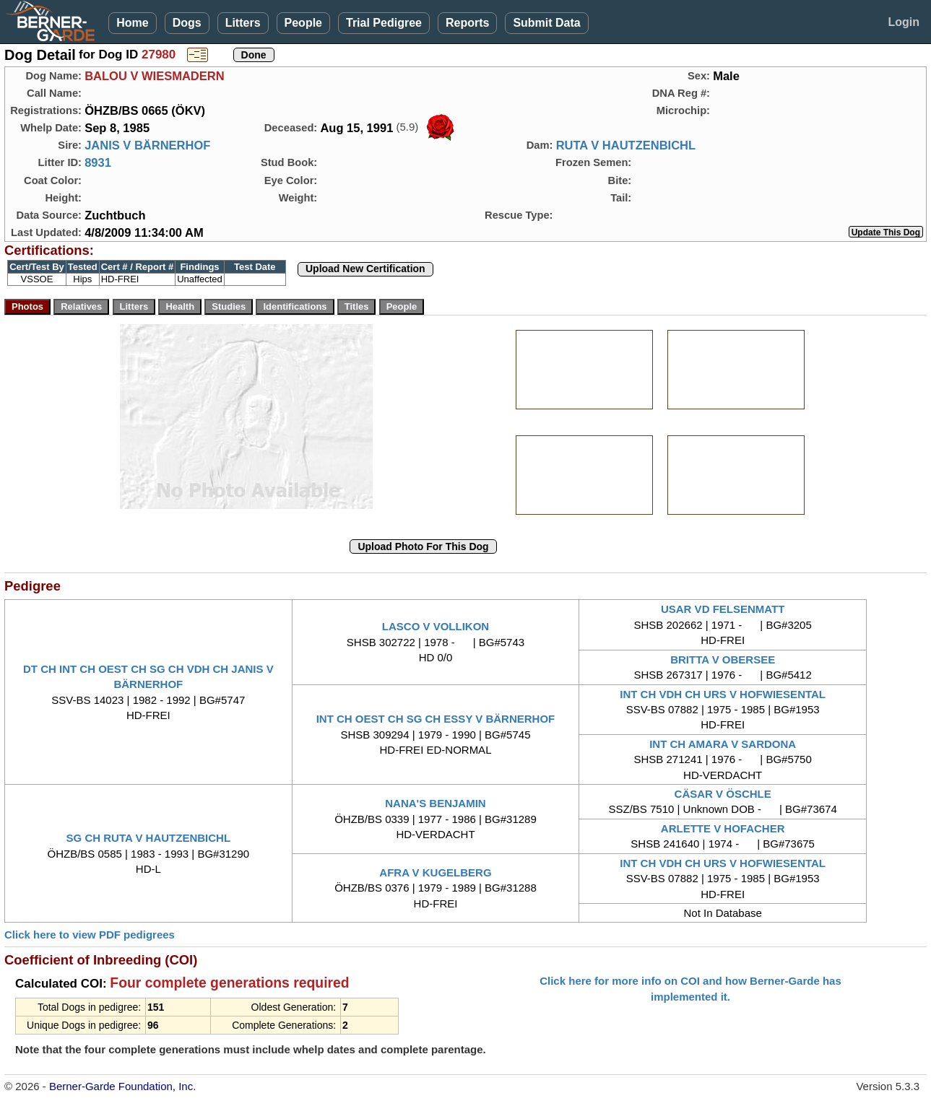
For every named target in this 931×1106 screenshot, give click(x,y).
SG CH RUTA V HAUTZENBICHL (148, 838)
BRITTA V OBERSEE (722, 659)
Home (132, 23)
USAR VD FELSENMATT (722, 609)
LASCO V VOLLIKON (435, 626)
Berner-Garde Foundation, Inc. (122, 1086)
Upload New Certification (365, 268)
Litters (243, 23)
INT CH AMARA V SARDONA (722, 744)
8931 (98, 162)
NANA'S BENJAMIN (435, 803)
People (303, 23)
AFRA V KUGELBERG (435, 872)
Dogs (187, 23)
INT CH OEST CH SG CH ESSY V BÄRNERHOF (435, 719)
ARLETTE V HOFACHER (723, 828)
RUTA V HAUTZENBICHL (626, 145)
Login (903, 22)
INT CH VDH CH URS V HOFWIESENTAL (723, 694)
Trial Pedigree (384, 23)
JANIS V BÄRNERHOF (147, 145)
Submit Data (546, 23)
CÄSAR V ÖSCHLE (723, 794)
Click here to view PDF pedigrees (89, 934)
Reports (467, 23)
